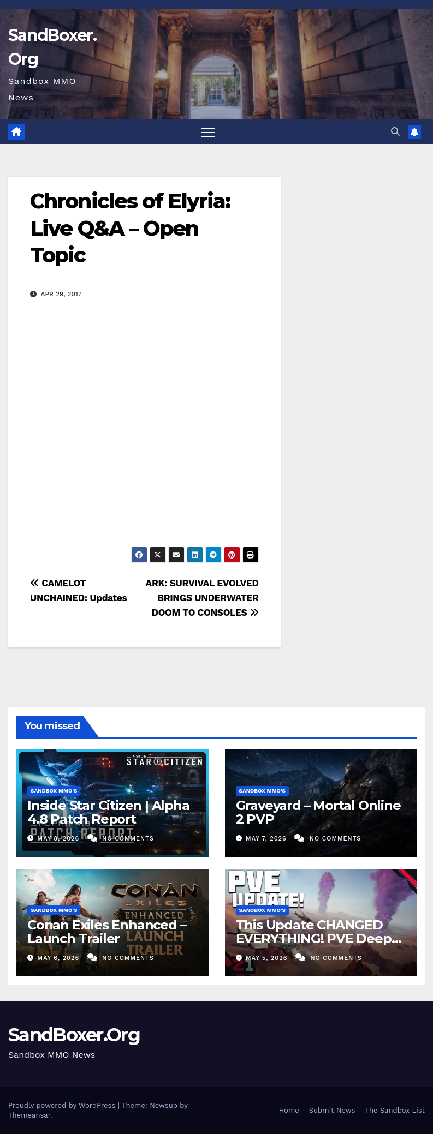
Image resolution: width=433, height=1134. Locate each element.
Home (289, 1110)
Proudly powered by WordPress (63, 1105)
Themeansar (29, 1115)
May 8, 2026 (60, 838)
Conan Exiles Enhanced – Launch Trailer (106, 931)
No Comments (127, 838)
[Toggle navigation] (207, 132)
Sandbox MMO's (54, 791)
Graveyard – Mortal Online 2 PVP (318, 812)
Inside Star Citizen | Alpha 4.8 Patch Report (108, 812)
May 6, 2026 (60, 958)
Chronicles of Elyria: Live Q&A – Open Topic (130, 228)
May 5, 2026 (268, 958)
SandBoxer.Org (74, 1034)
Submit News (332, 1110)
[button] (395, 132)
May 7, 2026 (267, 838)
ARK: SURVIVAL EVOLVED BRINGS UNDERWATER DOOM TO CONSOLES (202, 598)
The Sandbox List (395, 1110)
